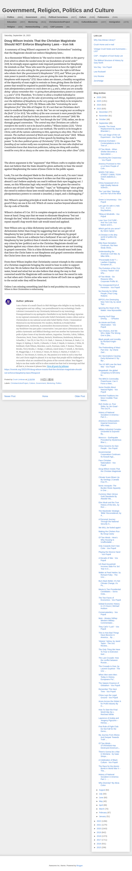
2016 (99, 844)
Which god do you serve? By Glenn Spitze (109, 229)
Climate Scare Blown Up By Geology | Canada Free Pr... (109, 479)
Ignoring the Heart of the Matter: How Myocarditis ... (110, 310)
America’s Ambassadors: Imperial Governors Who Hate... (109, 423)
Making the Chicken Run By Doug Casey (109, 532)
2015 (99, 847)
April (101, 805)
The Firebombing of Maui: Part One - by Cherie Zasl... (110, 349)
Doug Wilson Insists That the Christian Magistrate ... (110, 471)
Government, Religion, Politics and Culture (58, 10)
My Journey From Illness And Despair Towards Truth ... (109, 737)
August (102, 790)
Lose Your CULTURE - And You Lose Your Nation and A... (108, 222)
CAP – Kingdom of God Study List (108, 56)
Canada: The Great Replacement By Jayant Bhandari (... (110, 128)
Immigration (114, 22)
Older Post (80, 396)
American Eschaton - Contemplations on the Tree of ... (109, 143)
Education (12, 22)
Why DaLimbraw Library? (104, 40)
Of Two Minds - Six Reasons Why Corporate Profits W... (109, 279)
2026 (99, 97)
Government (31, 17)
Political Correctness (58, 17)
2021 (99, 825)
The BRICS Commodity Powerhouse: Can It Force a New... (109, 381)
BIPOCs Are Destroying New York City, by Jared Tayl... (110, 301)
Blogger (79, 866)
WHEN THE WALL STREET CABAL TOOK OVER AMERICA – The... (110, 175)
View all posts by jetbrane (58, 366)
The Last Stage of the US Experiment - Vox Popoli (110, 136)
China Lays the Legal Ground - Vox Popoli (108, 696)
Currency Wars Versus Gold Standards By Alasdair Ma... (108, 496)
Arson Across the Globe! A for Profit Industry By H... (110, 703)
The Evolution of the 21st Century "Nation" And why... (109, 270)
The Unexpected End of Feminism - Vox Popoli (109, 286)
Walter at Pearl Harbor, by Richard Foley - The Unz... (110, 574)
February (103, 812)
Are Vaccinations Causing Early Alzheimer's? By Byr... (109, 358)
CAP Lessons (56, 27)
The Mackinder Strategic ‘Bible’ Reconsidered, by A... (110, 513)
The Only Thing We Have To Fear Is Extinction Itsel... (109, 651)
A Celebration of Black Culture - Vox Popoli (108, 761)
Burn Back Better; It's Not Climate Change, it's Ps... (109, 583)
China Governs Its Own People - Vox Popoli (109, 447)
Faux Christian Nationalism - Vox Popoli (107, 462)
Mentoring (33, 22)
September (104, 123)
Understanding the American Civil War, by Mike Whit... (109, 253)
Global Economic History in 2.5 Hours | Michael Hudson (109, 606)
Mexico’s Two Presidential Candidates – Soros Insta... (110, 591)
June (101, 797)
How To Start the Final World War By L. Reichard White (108, 712)
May (101, 801)
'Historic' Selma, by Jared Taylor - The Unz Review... (109, 643)
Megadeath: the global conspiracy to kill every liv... (109, 372)
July (101, 794)
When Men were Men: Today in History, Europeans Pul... (108, 677)
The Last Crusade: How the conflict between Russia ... (109, 660)
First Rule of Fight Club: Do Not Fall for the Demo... (109, 728)
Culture (82, 17)
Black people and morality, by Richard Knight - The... (110, 341)
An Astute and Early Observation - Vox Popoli (107, 324)
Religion (11, 27)
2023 (99, 109)
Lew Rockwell (100, 72)
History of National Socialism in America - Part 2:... (109, 414)
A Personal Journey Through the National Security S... (109, 521)
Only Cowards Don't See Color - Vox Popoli (109, 547)
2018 (99, 836)
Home (45, 396)
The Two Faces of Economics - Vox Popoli (110, 599)
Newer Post (10, 396)
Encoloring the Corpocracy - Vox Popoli (110, 159)
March (102, 809)
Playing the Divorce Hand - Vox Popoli (109, 553)
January (102, 816)
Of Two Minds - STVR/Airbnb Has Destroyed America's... (109, 745)
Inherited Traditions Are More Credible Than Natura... (108, 398)
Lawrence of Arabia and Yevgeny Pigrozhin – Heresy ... (109, 720)
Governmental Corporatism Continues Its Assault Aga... (109, 454)
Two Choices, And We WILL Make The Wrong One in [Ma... (109, 333)
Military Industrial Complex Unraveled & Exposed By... (110, 431)
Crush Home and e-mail (104, 44)
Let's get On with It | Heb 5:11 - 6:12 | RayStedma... (109, 208)
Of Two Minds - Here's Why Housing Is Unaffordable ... (108, 539)
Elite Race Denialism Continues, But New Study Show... (108, 245)
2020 (99, 828)
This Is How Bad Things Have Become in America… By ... (109, 635)
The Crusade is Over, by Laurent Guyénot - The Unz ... (109, 668)
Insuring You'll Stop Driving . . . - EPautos (109, 317)
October (102, 119)
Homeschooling (32, 27)
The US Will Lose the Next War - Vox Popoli (110, 365)
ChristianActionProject (59, 22)
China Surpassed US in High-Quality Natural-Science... (109, 185)
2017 (99, 840)
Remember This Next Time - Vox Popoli (108, 690)
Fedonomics (103, 17)
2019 (99, 832)
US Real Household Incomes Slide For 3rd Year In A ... (109, 566)
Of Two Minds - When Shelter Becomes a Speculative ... (108, 151)
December (103, 112)
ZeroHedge (98, 81)
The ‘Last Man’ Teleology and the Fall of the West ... (110, 193)
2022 (99, 821)
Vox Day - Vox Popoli (103, 67)
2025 (99, 101)
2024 (99, 105)
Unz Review (99, 76)
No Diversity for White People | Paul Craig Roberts (108, 293)
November (103, 116)
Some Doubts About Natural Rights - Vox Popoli (108, 389)
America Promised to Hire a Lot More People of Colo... (110, 166)
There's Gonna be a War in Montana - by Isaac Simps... (109, 754)
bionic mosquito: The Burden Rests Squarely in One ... (109, 488)
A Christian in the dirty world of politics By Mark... (108, 237)
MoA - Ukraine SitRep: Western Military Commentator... (108, 620)
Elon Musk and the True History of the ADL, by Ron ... (109, 504)
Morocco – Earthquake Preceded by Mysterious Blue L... (110, 439)
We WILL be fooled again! (110, 527)
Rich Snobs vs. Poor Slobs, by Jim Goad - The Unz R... (109, 406)
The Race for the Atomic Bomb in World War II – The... (109, 768)
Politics (10, 17)
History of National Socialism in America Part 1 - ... (108, 776)
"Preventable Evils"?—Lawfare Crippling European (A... (108, 262)
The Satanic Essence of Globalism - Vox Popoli (109, 684)
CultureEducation (90, 22)
